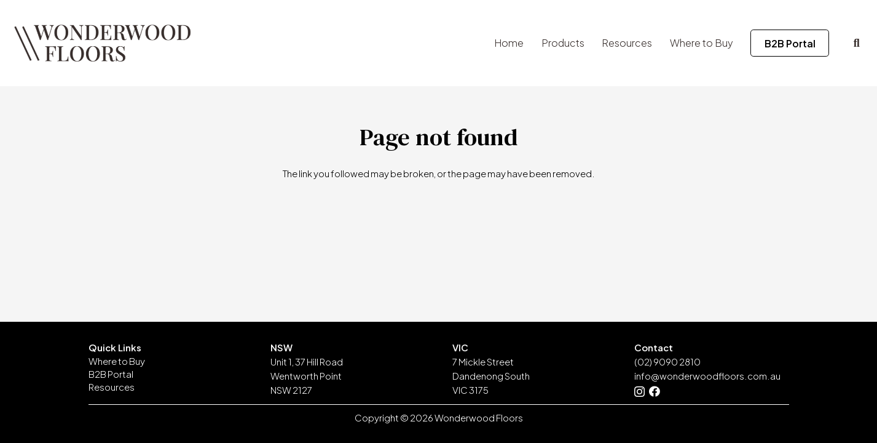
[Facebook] (654, 391)
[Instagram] (639, 392)
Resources (111, 387)
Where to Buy (116, 361)
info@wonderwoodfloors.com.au (707, 375)
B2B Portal (110, 374)
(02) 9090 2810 (667, 361)
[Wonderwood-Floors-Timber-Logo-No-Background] (102, 43)
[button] (856, 43)
